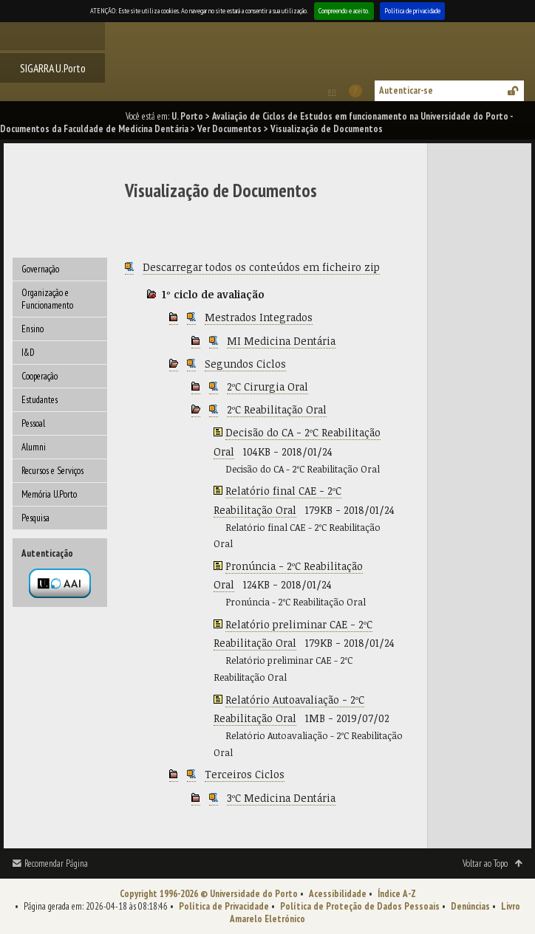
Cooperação (39, 376)
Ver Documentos (229, 129)
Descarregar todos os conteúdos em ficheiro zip (261, 267)
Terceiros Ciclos (244, 774)
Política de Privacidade (224, 906)
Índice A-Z (397, 893)
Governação (40, 269)
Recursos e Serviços (52, 470)
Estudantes (39, 400)
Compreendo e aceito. (343, 11)
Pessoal (33, 423)
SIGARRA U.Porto (53, 68)
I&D (28, 352)
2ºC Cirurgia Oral (267, 387)
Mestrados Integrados (259, 317)
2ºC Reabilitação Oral (277, 409)
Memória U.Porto (49, 494)
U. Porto (187, 116)
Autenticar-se (406, 90)
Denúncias (470, 906)
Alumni (33, 447)
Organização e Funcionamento (47, 299)
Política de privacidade (412, 11)
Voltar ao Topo (485, 863)
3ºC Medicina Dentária (281, 798)
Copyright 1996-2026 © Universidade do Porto (209, 893)
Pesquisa (35, 518)
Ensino (32, 329)
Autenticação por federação (60, 583)
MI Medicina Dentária (281, 341)
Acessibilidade (338, 893)
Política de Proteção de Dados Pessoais (360, 906)
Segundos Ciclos (245, 364)
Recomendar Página (56, 863)
